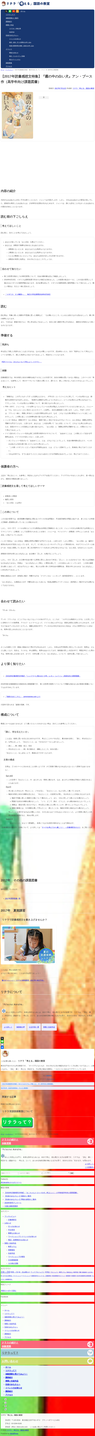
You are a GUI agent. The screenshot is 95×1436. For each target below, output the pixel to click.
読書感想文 (49, 1075)
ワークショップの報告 (16, 1257)
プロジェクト (54, 1272)
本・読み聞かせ (24, 1272)
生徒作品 (11, 32)
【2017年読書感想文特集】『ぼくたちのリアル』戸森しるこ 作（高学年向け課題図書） (28, 1084)
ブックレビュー (51, 1079)
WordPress (14, 1434)
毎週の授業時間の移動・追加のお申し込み (21, 46)
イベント (9, 49)
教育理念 (76, 1272)
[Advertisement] (47, 166)
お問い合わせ (10, 1361)
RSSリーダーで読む (8, 1291)
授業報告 (11, 1250)
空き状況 (11, 1230)
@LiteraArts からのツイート (11, 1182)
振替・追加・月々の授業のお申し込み (20, 42)
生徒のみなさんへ (12, 35)
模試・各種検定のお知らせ (18, 1240)
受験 (80, 1272)
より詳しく (8, 1027)
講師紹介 (9, 21)
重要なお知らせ (14, 1233)
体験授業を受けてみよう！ (14, 1317)
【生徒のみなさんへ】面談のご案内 (17, 1196)
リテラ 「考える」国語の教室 (17, 1430)
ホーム (23, 11)
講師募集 (9, 63)
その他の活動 (13, 1263)
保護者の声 (20, 1027)
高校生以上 (69, 1272)
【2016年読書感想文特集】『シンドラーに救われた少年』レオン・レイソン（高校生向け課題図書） (43, 676)
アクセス (9, 66)
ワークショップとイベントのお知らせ (22, 1236)
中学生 (47, 1272)
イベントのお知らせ (15, 39)
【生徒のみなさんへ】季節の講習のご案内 (20, 1199)
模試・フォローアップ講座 (17, 56)
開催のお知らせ (13, 52)
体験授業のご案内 (12, 18)
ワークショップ (26, 1276)
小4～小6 (5, 1272)
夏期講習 (84, 1272)
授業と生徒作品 (49, 1027)
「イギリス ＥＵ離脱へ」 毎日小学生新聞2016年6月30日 (27, 294)
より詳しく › (89, 1164)
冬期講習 (73, 1276)
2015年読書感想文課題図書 (83, 1276)
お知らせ (7, 1223)
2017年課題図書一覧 (13, 898)
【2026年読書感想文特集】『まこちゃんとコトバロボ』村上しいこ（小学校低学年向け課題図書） (41, 1193)
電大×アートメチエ (14, 59)
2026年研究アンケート (13, 1203)
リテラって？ (10, 15)
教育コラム (12, 1247)
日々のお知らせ (14, 1226)
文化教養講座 (13, 1260)
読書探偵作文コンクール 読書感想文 (41, 1276)
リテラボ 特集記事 (15, 28)
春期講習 (68, 1276)
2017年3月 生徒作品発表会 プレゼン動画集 (14, 1088)
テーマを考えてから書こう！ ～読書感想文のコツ (61, 827)
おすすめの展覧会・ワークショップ (12, 1276)
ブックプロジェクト (37, 1272)
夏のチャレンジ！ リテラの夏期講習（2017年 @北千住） (23, 980)
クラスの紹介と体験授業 (10, 1141)
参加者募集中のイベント (58, 1276)
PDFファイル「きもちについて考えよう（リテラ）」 (22, 362)
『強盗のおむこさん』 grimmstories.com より (22, 697)
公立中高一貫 (34, 1027)
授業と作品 (10, 25)
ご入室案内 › (89, 1167)
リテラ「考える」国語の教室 (83, 88)
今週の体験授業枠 (11, 1206)
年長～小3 (14, 1272)
